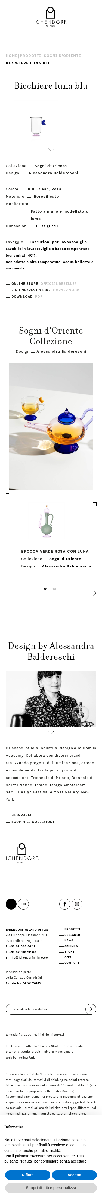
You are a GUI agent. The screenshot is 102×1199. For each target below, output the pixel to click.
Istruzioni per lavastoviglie (58, 242)
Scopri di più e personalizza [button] (51, 1188)
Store (69, 951)
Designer (72, 935)
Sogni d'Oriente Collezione (51, 337)
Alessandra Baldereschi (53, 173)
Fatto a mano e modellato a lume (59, 215)
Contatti (71, 963)
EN (23, 904)
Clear (42, 189)
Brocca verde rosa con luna (55, 552)
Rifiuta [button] (28, 1175)
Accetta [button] (74, 1175)
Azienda (71, 946)
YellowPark (27, 1057)
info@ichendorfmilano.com (30, 957)
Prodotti (30, 56)
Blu (31, 189)
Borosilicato (46, 196)
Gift (68, 957)
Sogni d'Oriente (62, 56)
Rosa (56, 189)
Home (11, 56)
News (68, 940)
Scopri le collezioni (32, 822)
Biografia (21, 815)
